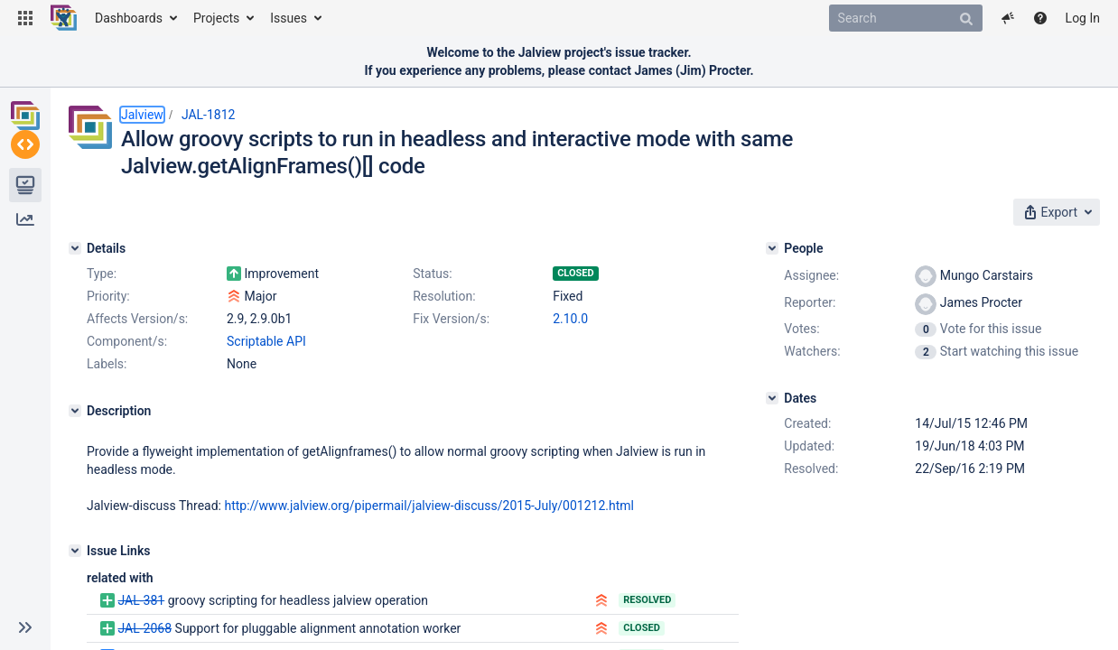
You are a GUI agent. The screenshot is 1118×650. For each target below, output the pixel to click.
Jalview (142, 114)
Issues (288, 18)
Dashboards (129, 18)
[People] (772, 248)
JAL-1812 (209, 114)
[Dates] (772, 398)
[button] (25, 18)
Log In (1083, 18)
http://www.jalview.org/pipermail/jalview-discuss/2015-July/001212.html (429, 505)
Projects (216, 18)
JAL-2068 (144, 628)
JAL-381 (140, 600)
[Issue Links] (75, 550)
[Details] (75, 248)
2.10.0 (570, 318)
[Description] (75, 410)
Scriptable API (266, 341)
